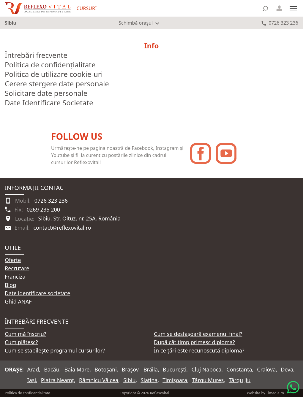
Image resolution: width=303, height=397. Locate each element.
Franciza (15, 276)
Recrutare (17, 268)
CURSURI (87, 8)
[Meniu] (293, 8)
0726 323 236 (51, 200)
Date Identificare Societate (49, 102)
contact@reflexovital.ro (62, 227)
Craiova (266, 369)
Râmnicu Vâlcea (98, 380)
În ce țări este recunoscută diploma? (199, 350)
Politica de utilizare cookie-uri (54, 74)
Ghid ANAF (18, 301)
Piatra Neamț (57, 380)
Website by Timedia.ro (265, 393)
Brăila (150, 369)
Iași (31, 380)
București (175, 369)
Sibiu (129, 380)
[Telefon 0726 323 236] (279, 22)
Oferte (13, 259)
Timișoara (174, 380)
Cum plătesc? (21, 342)
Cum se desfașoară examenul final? (198, 333)
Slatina (149, 380)
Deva (287, 369)
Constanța (239, 369)
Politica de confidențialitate (50, 64)
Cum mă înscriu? (25, 333)
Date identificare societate (37, 293)
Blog (10, 284)
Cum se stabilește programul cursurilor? (55, 350)
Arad (33, 369)
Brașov (130, 369)
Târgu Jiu (239, 380)
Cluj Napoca (206, 369)
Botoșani (105, 369)
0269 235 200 (43, 209)
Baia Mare (77, 369)
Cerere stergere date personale (57, 83)
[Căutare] (265, 8)
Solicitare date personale (46, 93)
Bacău (51, 369)
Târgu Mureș (208, 380)
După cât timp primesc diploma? (194, 342)
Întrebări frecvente (36, 55)
